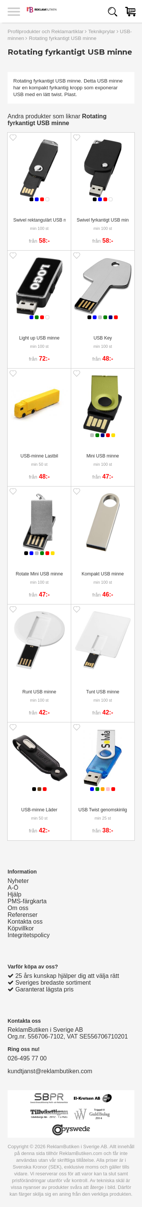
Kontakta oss (25, 921)
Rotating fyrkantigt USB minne (63, 38)
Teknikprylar (101, 31)
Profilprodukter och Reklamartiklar (46, 31)
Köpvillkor (21, 928)
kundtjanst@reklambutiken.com (50, 1071)
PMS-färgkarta (27, 901)
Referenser (22, 915)
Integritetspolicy (29, 935)
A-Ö (13, 887)
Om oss (18, 908)
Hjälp (14, 894)
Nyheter (18, 881)
